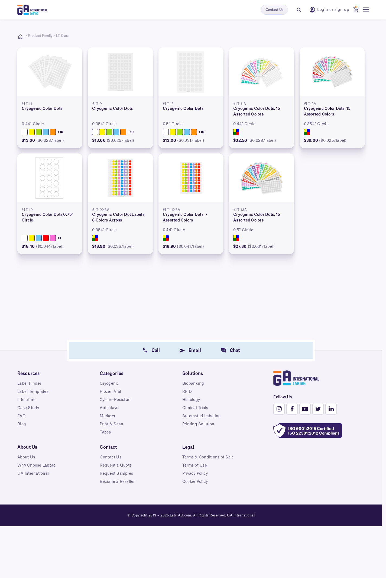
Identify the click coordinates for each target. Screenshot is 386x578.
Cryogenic (109, 384)
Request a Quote (116, 465)
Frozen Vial (110, 392)
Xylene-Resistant (116, 400)
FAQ (21, 416)
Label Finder (29, 384)
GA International (33, 474)
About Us (26, 457)
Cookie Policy (195, 482)
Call (155, 350)
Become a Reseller (117, 482)
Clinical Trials (195, 408)
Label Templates (32, 392)
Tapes (105, 432)
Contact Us (274, 9)
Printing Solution (198, 424)
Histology (191, 400)
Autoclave (109, 408)
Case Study (28, 408)
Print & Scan (111, 424)
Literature (26, 400)
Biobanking (193, 384)
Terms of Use (194, 465)
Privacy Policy (195, 474)
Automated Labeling (201, 416)
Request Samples (116, 474)
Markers (107, 416)
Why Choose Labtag (36, 465)
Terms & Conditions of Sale (208, 457)
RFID (187, 392)
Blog (21, 424)
